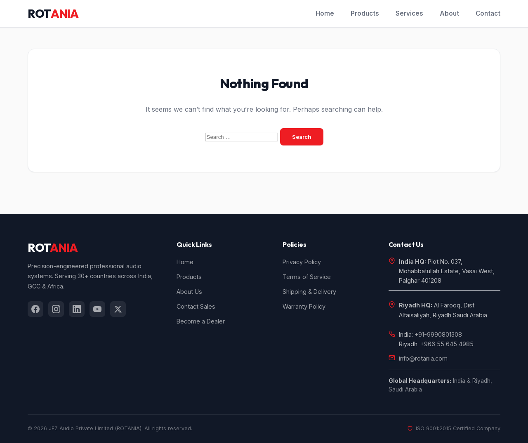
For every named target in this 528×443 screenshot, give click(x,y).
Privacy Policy (302, 261)
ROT (53, 14)
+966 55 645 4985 (447, 343)
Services (409, 13)
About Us (189, 291)
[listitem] (35, 309)
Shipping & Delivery (309, 291)
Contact (488, 13)
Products (365, 13)
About (449, 13)
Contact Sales (196, 306)
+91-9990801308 (438, 334)
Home (325, 13)
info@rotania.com (423, 358)
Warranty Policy (304, 306)
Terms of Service (307, 276)
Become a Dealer (201, 321)
